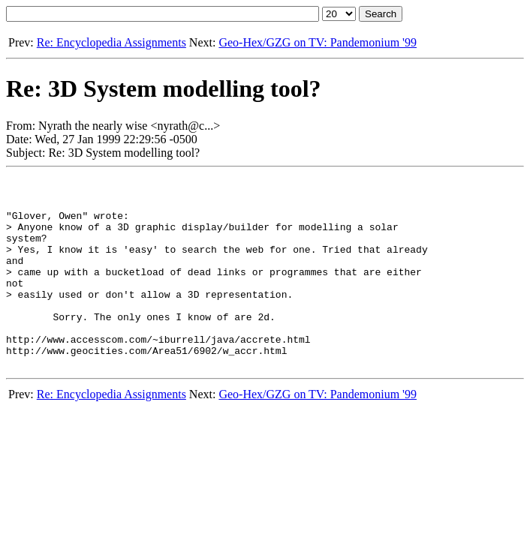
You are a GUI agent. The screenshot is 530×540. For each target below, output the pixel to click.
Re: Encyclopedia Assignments (111, 42)
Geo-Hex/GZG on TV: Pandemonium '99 (317, 42)
